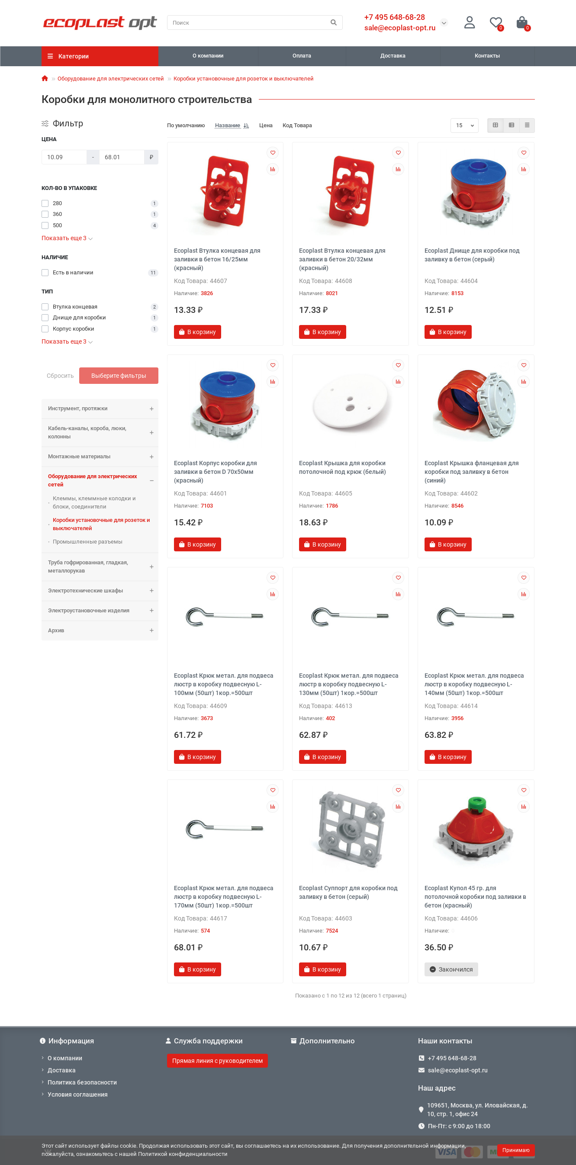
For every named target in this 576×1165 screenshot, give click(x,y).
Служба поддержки (205, 1040)
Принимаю (516, 1150)
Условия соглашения (78, 1094)
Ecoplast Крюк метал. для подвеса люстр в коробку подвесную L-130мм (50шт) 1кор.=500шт (349, 684)
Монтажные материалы (103, 456)
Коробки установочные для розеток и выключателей (244, 78)
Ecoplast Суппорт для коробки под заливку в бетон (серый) (348, 892)
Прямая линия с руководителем (217, 1060)
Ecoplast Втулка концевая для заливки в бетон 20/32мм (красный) (342, 259)
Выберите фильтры (118, 375)
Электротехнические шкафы (103, 591)
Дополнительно (324, 1040)
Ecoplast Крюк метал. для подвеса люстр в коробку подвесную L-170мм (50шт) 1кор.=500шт (224, 897)
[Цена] (64, 157)
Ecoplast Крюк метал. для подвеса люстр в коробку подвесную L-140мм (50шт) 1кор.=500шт (474, 684)
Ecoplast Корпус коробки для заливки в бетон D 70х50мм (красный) (215, 472)
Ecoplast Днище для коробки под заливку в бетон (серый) (472, 255)
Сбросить (60, 375)
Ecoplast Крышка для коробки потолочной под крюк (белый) (342, 467)
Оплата (302, 55)
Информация (68, 1040)
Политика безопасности (82, 1082)
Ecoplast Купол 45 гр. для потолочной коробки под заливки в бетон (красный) (475, 897)
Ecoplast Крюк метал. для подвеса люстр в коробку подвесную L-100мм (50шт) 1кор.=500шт (224, 684)
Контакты (487, 55)
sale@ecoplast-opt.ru (399, 27)
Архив (103, 630)
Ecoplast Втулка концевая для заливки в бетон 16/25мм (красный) (217, 259)
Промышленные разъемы (87, 541)
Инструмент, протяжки (103, 408)
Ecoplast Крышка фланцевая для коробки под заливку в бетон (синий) (472, 472)
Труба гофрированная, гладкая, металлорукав (103, 567)
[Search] (255, 22)
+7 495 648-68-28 (452, 1058)
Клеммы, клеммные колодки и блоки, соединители (94, 502)
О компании (208, 55)
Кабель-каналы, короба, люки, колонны (103, 432)
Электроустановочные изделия (103, 611)
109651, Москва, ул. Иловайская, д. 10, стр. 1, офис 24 (477, 1109)
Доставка (392, 55)
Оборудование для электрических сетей (111, 78)
